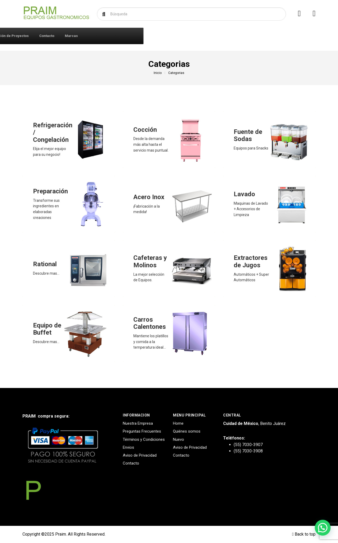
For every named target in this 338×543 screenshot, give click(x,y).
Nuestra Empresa (138, 423)
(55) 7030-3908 (248, 450)
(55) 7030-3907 (248, 444)
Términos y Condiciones (144, 439)
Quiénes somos (186, 431)
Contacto (219, 36)
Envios (128, 447)
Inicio (158, 73)
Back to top (304, 534)
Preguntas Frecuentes (142, 431)
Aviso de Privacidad (140, 455)
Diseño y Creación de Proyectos (174, 36)
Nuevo (178, 439)
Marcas (243, 36)
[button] (323, 528)
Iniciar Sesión (88, 36)
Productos (44, 35)
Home (178, 423)
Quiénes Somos (124, 36)
